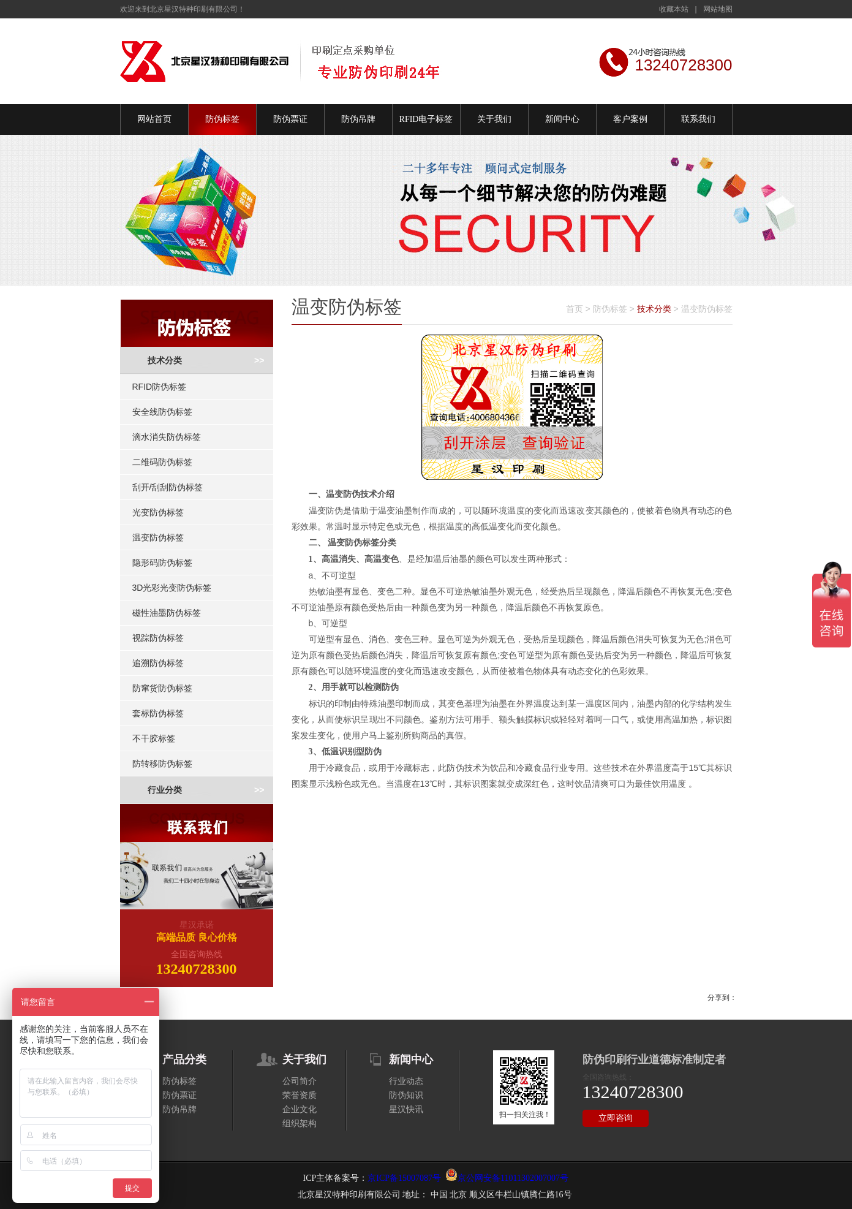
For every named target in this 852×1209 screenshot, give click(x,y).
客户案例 (630, 119)
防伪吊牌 (358, 119)
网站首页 (154, 119)
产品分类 (184, 1059)
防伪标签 (222, 119)
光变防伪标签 (158, 512)
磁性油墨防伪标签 (166, 613)
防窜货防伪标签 (162, 688)
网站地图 (718, 9)
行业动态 (406, 1081)
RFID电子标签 (426, 119)
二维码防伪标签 (162, 462)
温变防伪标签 (158, 537)
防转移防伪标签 (162, 763)
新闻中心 (562, 119)
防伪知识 (406, 1095)
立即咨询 (615, 1118)
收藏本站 (673, 9)
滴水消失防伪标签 (166, 437)
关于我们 (494, 119)
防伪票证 (290, 119)
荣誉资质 (299, 1095)
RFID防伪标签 (159, 387)
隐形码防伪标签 (162, 562)
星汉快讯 (406, 1109)
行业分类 (165, 790)
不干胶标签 (153, 738)
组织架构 (299, 1123)
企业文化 (299, 1109)
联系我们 (698, 119)
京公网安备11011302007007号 (513, 1178)
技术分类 (165, 360)
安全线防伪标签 (162, 412)
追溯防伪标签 (158, 663)
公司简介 (299, 1081)
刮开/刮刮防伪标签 (167, 487)
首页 (574, 309)
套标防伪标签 (158, 713)
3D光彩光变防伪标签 (172, 588)
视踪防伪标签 (158, 638)
